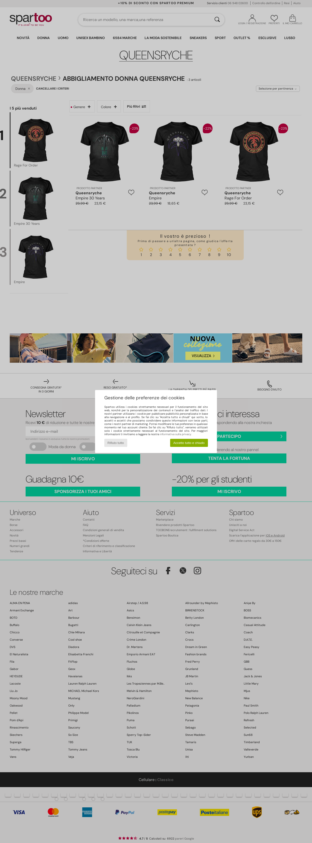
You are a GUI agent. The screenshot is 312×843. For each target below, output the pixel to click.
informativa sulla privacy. (175, 434)
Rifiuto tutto (115, 443)
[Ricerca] (217, 20)
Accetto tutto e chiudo (189, 443)
